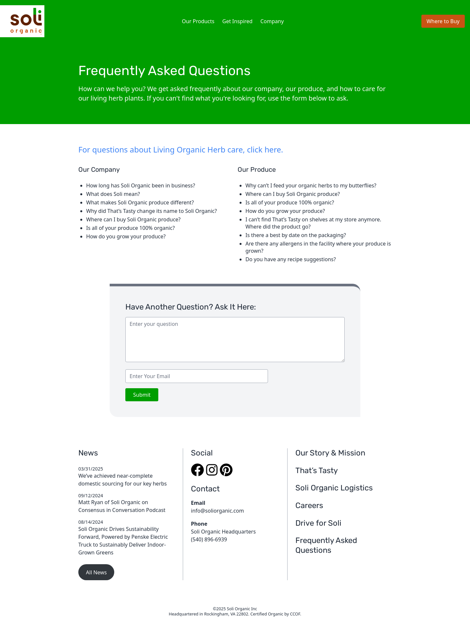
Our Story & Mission (330, 452)
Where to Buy (443, 21)
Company (272, 21)
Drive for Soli (318, 523)
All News (96, 572)
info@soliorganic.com (217, 510)
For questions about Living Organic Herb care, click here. (180, 149)
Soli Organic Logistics (334, 487)
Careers (309, 505)
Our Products (198, 21)
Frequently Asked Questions (326, 545)
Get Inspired (237, 21)
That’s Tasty (316, 470)
